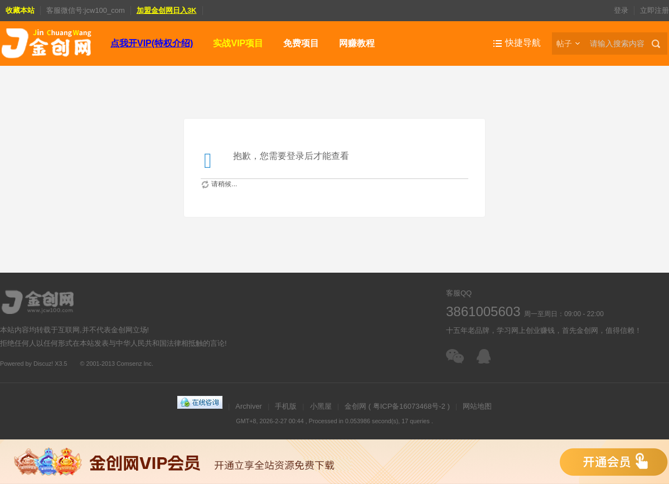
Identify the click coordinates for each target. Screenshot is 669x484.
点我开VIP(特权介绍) (151, 43)
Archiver (248, 406)
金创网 (355, 406)
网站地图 (477, 406)
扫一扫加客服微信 (456, 356)
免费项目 (301, 43)
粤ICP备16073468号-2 (409, 406)
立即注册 (654, 10)
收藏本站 (20, 10)
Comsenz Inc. (135, 363)
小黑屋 (321, 406)
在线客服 (486, 356)
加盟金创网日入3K (167, 10)
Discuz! (43, 363)
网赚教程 (357, 43)
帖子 (564, 43)
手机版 (286, 406)
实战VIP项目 (238, 43)
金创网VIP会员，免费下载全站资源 (334, 461)
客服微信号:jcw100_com (85, 10)
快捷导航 (523, 42)
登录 (621, 10)
